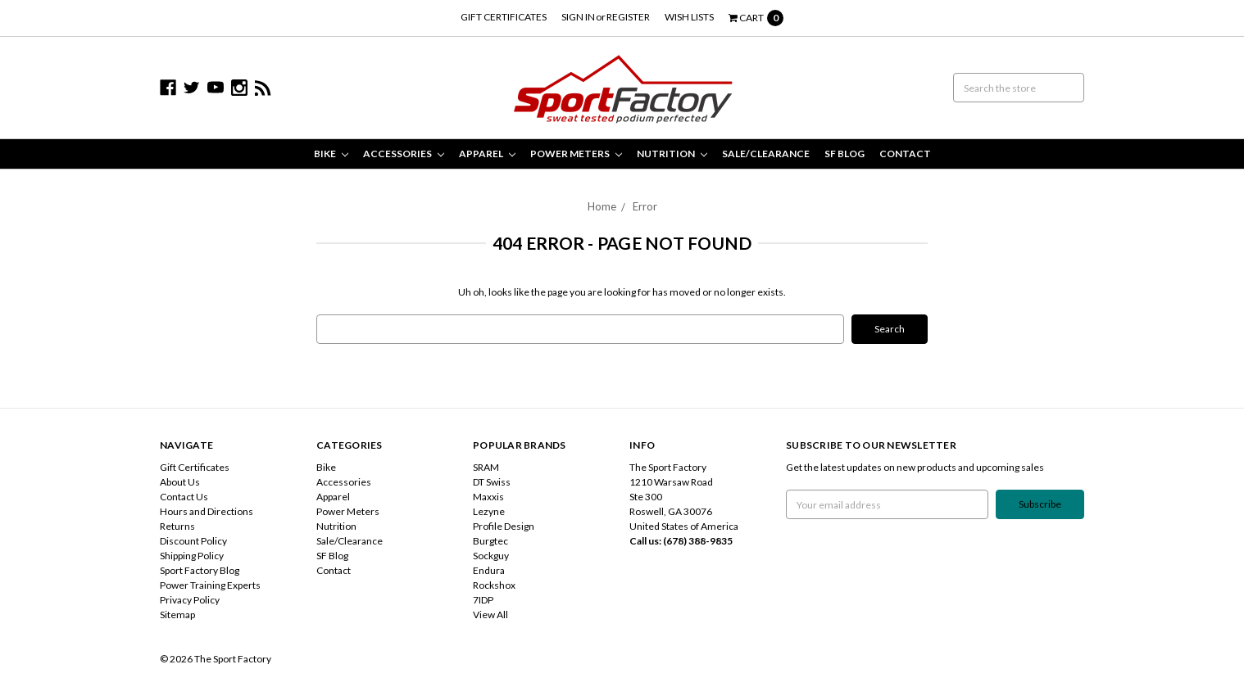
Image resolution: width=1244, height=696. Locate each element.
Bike (331, 153)
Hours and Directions (206, 511)
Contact (905, 153)
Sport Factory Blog (199, 570)
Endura (489, 570)
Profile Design (503, 526)
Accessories (403, 153)
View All (490, 614)
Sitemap (177, 614)
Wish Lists (689, 17)
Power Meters (576, 153)
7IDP (483, 600)
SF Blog (844, 153)
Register (628, 17)
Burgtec (490, 541)
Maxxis (488, 496)
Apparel (487, 153)
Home (602, 206)
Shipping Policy (192, 555)
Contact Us (184, 496)
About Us (180, 482)
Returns (177, 526)
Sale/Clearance (766, 153)
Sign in (578, 17)
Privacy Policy (190, 600)
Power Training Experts (210, 585)
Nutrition (672, 153)
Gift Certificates (504, 17)
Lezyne (489, 511)
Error (645, 206)
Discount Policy (193, 541)
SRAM (486, 467)
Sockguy (491, 555)
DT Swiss (492, 482)
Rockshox (494, 585)
